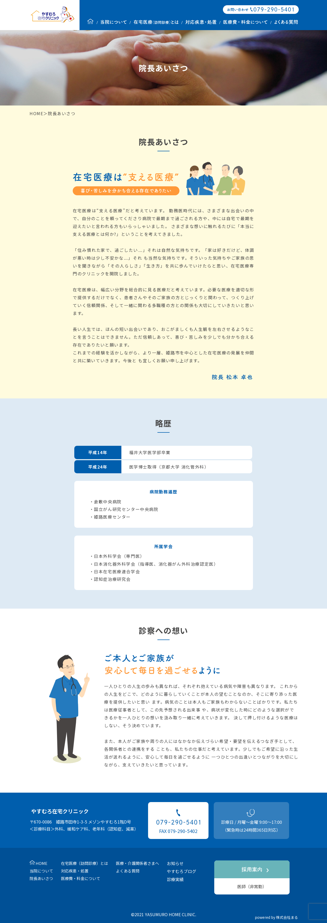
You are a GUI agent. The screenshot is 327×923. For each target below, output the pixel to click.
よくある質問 (127, 871)
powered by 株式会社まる (276, 917)
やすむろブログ (181, 871)
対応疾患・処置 (74, 871)
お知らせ (175, 863)
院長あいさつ (41, 878)
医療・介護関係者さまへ (137, 863)
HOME (36, 113)
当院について (41, 871)
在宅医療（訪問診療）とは (84, 863)
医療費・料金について (80, 878)
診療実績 (175, 879)
